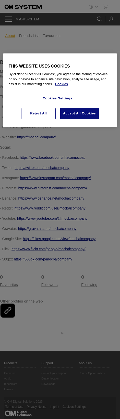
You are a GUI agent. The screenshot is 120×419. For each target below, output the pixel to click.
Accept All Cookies (79, 113)
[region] (60, 90)
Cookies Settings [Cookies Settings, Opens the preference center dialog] (58, 98)
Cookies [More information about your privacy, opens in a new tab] (61, 84)
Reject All (38, 113)
